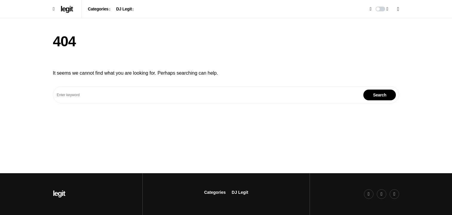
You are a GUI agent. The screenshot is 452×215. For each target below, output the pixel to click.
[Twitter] (368, 194)
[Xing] (381, 194)
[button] (54, 9)
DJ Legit (240, 192)
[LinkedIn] (394, 194)
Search (379, 95)
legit (67, 9)
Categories (215, 192)
